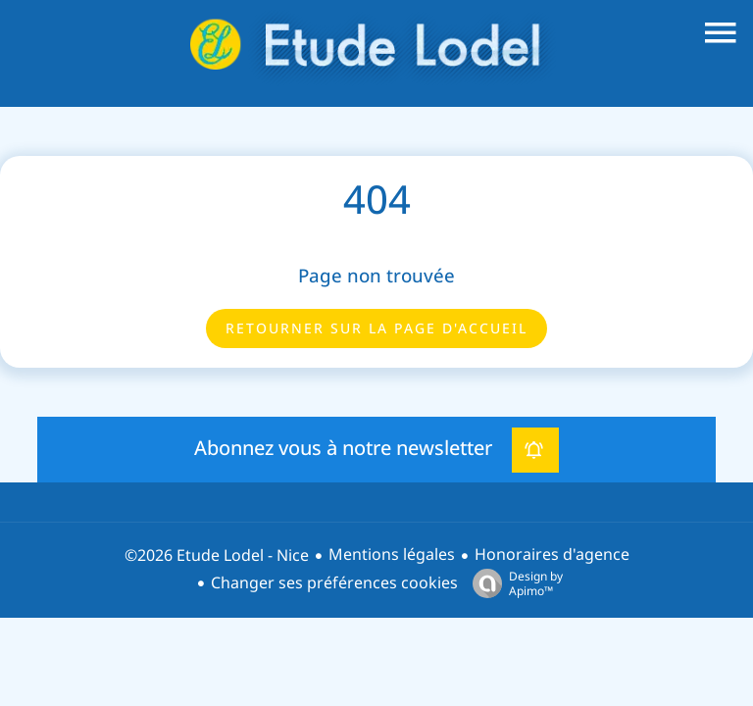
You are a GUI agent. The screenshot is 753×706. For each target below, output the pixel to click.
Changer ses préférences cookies (334, 583)
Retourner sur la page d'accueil (376, 328)
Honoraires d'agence (552, 554)
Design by (513, 583)
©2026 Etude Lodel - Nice (217, 555)
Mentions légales (391, 554)
